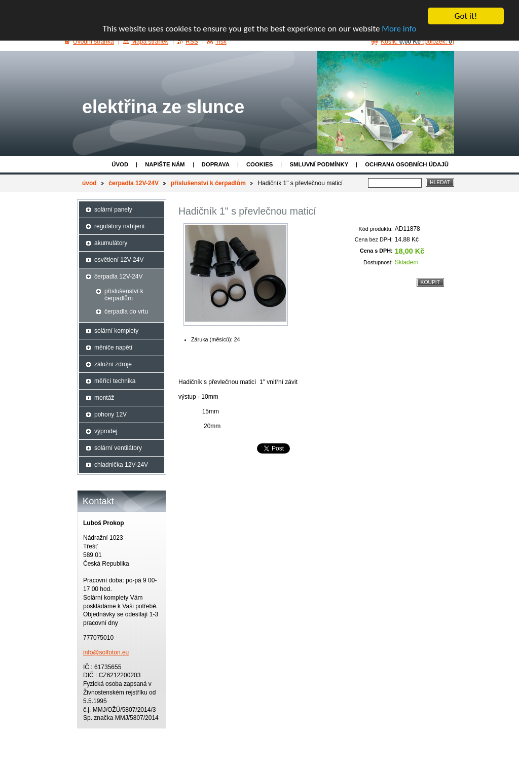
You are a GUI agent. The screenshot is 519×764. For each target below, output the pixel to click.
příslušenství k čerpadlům (208, 183)
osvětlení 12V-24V (118, 259)
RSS (192, 41)
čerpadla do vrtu (126, 311)
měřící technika (114, 381)
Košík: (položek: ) (417, 41)
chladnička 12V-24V (121, 464)
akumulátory (110, 243)
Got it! (466, 16)
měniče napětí (113, 347)
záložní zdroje (113, 364)
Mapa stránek (149, 41)
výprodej (105, 431)
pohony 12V (110, 414)
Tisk (221, 41)
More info (399, 28)
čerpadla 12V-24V (133, 183)
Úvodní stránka (93, 41)
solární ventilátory (118, 448)
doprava (216, 164)
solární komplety (116, 330)
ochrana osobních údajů (407, 164)
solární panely (113, 209)
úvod (120, 164)
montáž (104, 397)
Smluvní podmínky (318, 164)
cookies (259, 164)
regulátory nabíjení (119, 226)
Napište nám (164, 164)
